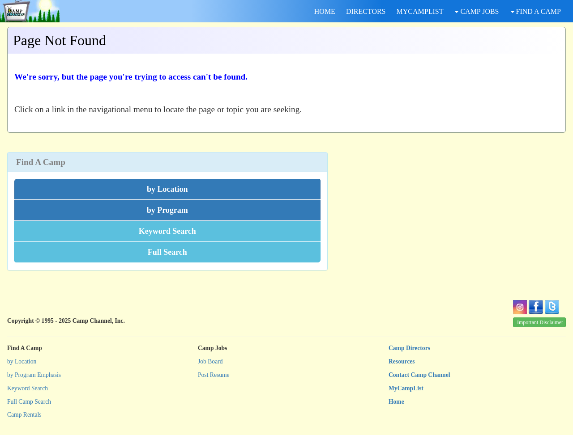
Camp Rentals (24, 414)
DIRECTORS (366, 11)
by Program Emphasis (34, 375)
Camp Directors (409, 348)
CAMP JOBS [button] (477, 11)
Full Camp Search (29, 401)
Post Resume (214, 375)
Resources (402, 361)
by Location (21, 361)
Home (396, 401)
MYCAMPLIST (420, 11)
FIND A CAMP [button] (536, 11)
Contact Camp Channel (419, 375)
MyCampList (406, 388)
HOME (324, 11)
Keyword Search (27, 388)
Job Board (210, 361)
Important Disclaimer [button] (540, 322)
